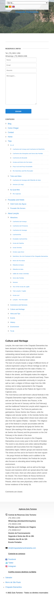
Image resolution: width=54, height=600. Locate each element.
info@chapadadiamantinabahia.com (22, 548)
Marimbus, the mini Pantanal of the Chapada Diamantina (30, 256)
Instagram (12, 566)
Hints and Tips (15, 313)
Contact (11, 132)
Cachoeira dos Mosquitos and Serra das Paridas (28, 153)
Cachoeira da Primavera (20, 226)
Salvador (8, 578)
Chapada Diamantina (27, 12)
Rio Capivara (17, 194)
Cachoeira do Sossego (20, 230)
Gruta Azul (16, 295)
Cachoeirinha (17, 234)
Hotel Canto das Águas (18, 204)
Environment (14, 326)
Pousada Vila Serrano (17, 208)
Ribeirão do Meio (18, 269)
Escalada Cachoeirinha (20, 239)
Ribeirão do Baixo (18, 265)
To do (12, 331)
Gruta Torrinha (17, 247)
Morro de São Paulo (13, 582)
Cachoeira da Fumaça (20, 221)
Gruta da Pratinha (18, 243)
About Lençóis (13, 213)
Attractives (14, 217)
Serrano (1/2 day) (18, 184)
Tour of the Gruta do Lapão (21, 286)
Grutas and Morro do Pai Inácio (22, 162)
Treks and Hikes (16, 176)
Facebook (12, 559)
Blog (9, 124)
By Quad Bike (15, 190)
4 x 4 (12, 145)
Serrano (15, 282)
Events (12, 318)
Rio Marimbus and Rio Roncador (23, 171)
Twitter (10, 563)
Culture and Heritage (17, 309)
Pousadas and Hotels (16, 200)
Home (10, 137)
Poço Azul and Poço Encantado (22, 166)
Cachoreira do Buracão (20, 158)
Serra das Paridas (18, 278)
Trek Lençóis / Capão (19, 291)
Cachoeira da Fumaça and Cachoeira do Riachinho (29, 149)
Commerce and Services (18, 305)
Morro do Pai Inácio (19, 260)
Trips (10, 141)
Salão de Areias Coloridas (21, 273)
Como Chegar (13, 128)
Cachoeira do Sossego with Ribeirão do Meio (27, 180)
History (12, 322)
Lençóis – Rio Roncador (20, 299)
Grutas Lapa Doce (18, 252)
